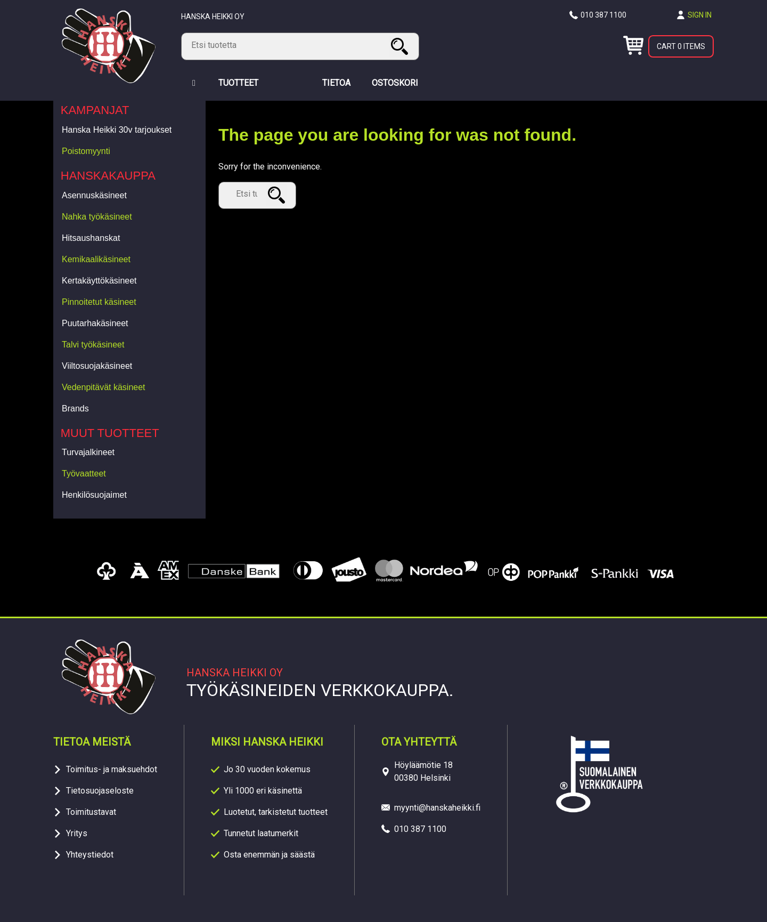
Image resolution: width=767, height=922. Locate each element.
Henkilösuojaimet (94, 494)
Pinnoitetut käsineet (99, 301)
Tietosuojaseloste (100, 791)
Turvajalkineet (88, 452)
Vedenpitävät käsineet (103, 387)
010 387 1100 (603, 15)
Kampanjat (95, 110)
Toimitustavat (91, 812)
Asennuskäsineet (94, 195)
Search (401, 46)
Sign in (700, 15)
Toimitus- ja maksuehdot (111, 769)
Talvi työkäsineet (93, 344)
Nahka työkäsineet (97, 216)
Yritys (76, 833)
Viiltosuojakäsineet (97, 365)
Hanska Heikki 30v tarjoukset (117, 129)
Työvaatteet (84, 473)
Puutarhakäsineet (95, 323)
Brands (75, 408)
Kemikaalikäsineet (96, 259)
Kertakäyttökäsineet (99, 280)
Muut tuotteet (110, 433)
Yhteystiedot (89, 855)
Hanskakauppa (108, 175)
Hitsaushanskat (91, 237)
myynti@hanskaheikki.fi (437, 808)
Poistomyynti (86, 151)
